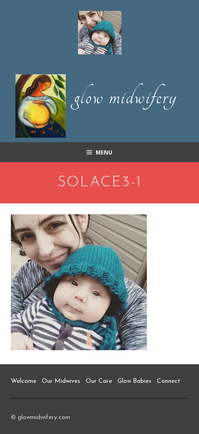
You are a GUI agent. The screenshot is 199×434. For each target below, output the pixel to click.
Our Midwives (61, 381)
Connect (168, 381)
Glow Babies (134, 381)
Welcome (23, 381)
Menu (104, 152)
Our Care (99, 381)
